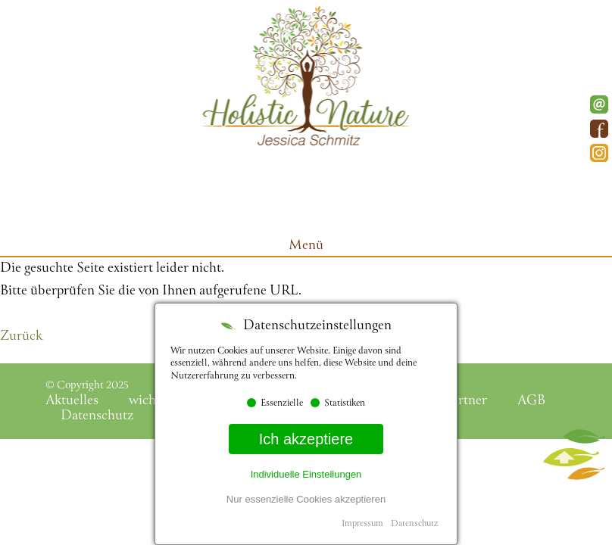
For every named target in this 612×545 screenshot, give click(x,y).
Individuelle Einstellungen (306, 474)
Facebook (599, 129)
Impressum (362, 524)
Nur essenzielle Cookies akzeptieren (306, 499)
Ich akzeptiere (306, 439)
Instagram (599, 153)
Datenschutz (414, 524)
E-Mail (599, 104)
